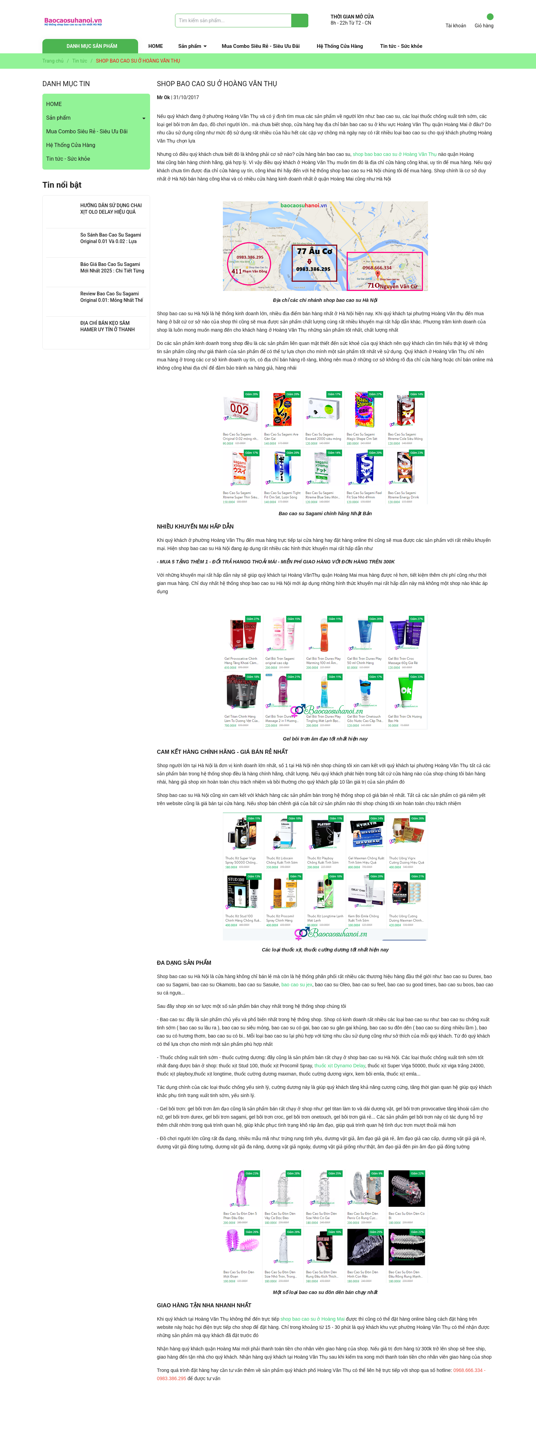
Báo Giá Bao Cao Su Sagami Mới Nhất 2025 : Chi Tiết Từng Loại (112, 271)
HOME (155, 46)
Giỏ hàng (484, 20)
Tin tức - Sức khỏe (401, 46)
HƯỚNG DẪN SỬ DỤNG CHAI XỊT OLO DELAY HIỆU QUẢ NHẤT (111, 212)
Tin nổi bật (61, 185)
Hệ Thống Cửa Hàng (340, 46)
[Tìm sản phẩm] (241, 20)
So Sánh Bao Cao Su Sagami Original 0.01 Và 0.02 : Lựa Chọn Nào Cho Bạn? (110, 241)
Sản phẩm (189, 46)
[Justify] (300, 20)
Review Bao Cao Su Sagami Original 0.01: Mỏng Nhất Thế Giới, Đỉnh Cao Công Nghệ (111, 300)
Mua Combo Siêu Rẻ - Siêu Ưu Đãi (261, 46)
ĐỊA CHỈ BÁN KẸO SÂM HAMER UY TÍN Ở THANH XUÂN (107, 329)
